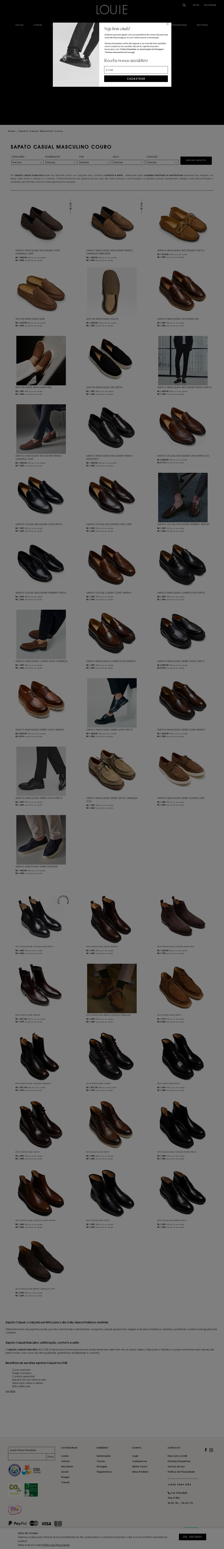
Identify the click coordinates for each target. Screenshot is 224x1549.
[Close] (167, 24)
